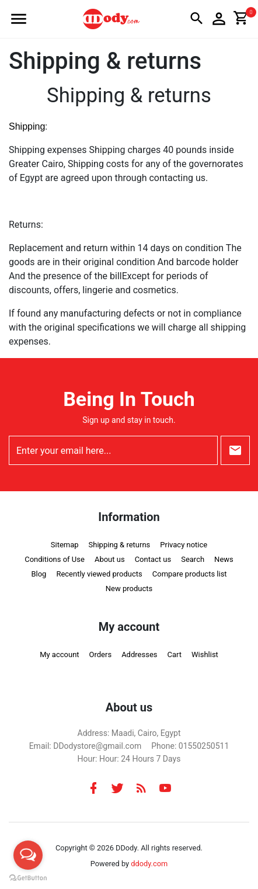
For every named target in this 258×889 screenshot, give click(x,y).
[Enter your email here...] (113, 450)
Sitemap (65, 544)
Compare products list (189, 573)
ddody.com (149, 863)
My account (59, 654)
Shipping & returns (120, 544)
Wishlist (204, 654)
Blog (38, 573)
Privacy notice (183, 544)
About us (110, 559)
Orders (100, 654)
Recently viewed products (99, 573)
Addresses (139, 654)
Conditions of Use (55, 559)
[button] (19, 19)
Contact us (153, 559)
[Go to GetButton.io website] (28, 877)
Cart (174, 654)
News (223, 559)
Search (192, 559)
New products (129, 588)
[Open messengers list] (28, 855)
